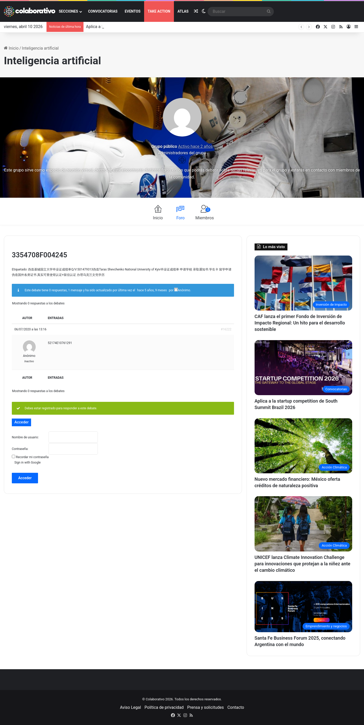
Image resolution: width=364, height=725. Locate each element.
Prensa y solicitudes (205, 707)
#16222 (226, 329)
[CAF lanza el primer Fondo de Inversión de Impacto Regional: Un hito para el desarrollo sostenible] (303, 283)
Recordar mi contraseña (32, 457)
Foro (180, 217)
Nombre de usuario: (25, 437)
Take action (159, 11)
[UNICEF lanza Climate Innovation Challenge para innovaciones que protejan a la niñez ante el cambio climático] (303, 523)
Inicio (11, 48)
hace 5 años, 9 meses (152, 290)
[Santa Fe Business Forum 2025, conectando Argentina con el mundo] (303, 606)
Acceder (25, 478)
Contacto (235, 707)
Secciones (68, 11)
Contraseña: (20, 448)
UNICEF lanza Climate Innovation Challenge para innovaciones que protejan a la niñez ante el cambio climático (302, 564)
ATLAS (183, 11)
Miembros (204, 213)
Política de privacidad (164, 707)
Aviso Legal (130, 707)
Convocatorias (102, 11)
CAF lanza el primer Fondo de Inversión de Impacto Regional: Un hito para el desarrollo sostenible (300, 323)
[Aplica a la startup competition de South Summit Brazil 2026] (303, 367)
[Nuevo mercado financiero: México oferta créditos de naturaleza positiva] (303, 446)
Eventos (132, 11)
